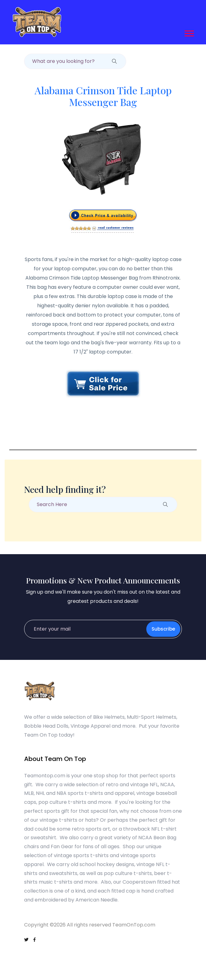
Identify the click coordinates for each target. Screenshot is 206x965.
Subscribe (163, 629)
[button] (188, 32)
